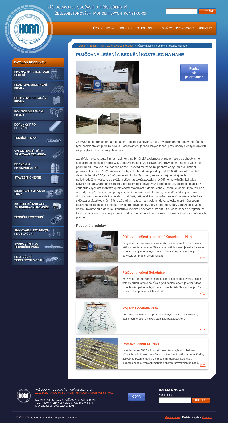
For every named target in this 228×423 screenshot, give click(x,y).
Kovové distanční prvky (29, 113)
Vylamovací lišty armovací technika (30, 152)
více (203, 258)
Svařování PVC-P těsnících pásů (27, 245)
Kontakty (205, 28)
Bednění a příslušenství (26, 166)
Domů (82, 45)
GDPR (136, 396)
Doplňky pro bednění (25, 126)
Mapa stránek (172, 417)
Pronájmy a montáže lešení (31, 73)
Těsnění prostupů (29, 217)
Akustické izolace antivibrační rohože (31, 205)
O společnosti (147, 28)
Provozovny (185, 28)
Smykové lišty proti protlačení (31, 232)
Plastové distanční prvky (30, 86)
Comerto (207, 417)
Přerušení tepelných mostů (29, 258)
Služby (167, 28)
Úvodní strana (103, 28)
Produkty (126, 28)
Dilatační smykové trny (29, 192)
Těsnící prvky (25, 137)
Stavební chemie (27, 177)
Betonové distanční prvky (30, 99)
